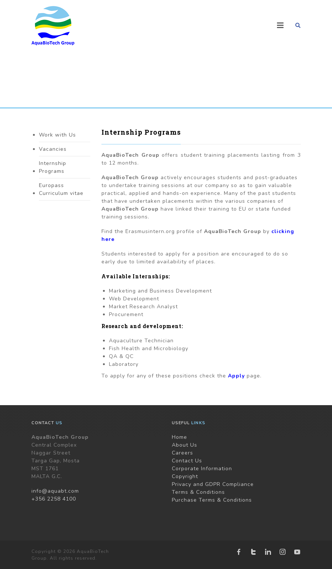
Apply (236, 375)
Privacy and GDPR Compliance (213, 484)
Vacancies (53, 149)
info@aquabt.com (55, 491)
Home (179, 437)
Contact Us (187, 460)
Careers (182, 452)
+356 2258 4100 (53, 498)
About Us (184, 445)
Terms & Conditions (198, 492)
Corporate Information (202, 468)
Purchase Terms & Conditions (212, 500)
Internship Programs (52, 167)
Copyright (185, 476)
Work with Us (57, 134)
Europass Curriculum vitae (61, 189)
